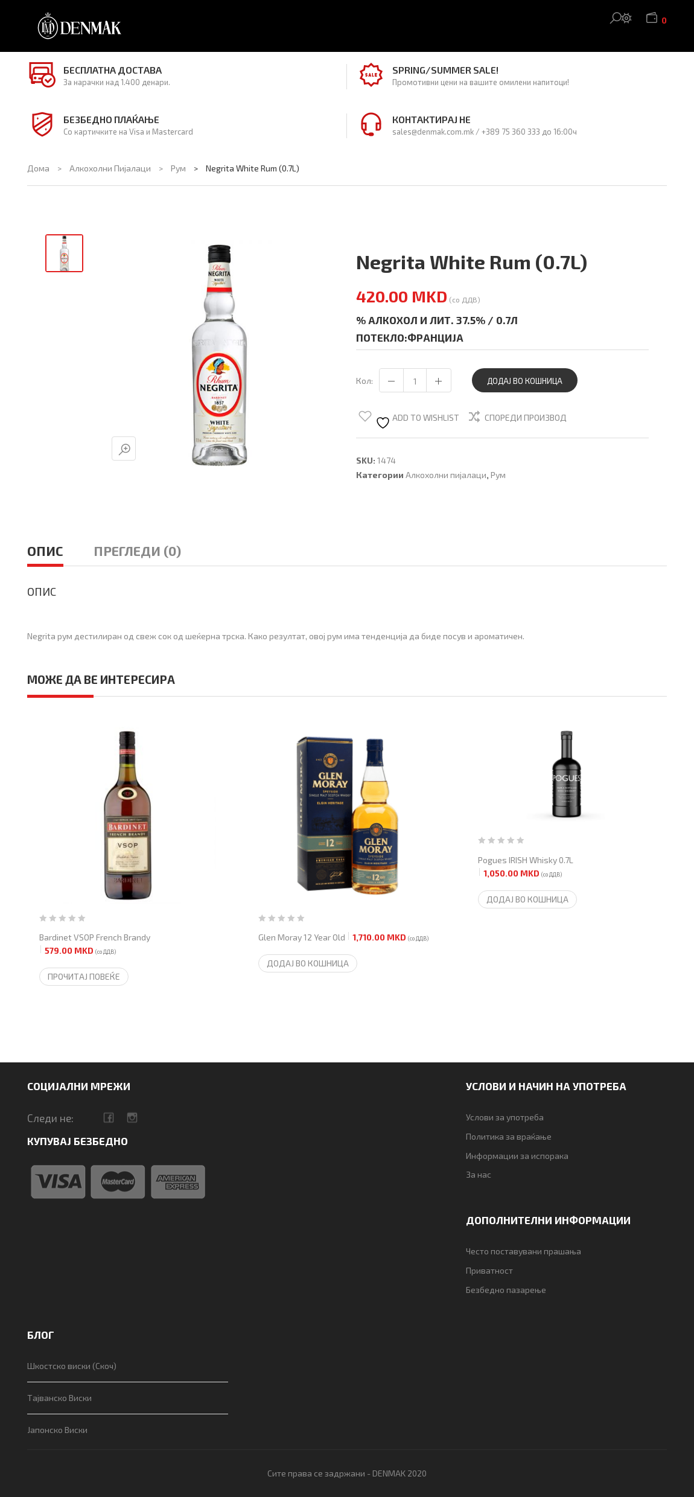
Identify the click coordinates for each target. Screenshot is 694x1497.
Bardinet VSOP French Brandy (94, 944)
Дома (38, 168)
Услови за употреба (505, 1117)
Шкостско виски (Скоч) (71, 1366)
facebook (108, 1117)
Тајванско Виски (59, 1398)
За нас (478, 1174)
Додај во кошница (524, 381)
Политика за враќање (509, 1136)
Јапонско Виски (57, 1430)
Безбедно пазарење (506, 1290)
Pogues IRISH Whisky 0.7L (525, 867)
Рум (178, 168)
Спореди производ (526, 417)
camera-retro (131, 1117)
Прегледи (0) (137, 550)
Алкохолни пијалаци (110, 168)
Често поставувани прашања (523, 1251)
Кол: (364, 380)
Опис (45, 550)
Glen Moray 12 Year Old (343, 937)
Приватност (489, 1270)
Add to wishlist (417, 420)
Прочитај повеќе (84, 976)
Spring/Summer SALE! (445, 69)
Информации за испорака (517, 1156)
